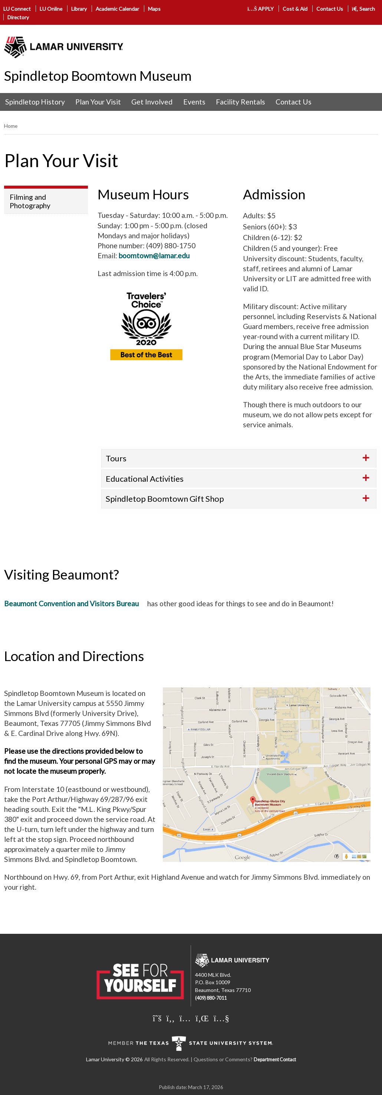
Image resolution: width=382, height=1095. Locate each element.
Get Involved (151, 101)
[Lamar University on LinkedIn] (202, 1018)
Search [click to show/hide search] (363, 9)
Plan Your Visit (98, 101)
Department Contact (275, 1059)
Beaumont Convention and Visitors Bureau (71, 603)
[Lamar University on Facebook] (170, 1018)
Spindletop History (35, 101)
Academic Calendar (117, 9)
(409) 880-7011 (211, 998)
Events (194, 101)
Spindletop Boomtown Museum (98, 75)
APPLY (260, 9)
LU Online (51, 9)
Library (79, 9)
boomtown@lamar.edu (154, 255)
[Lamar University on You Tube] (221, 1018)
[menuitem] (35, 102)
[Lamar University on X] (157, 1018)
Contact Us (329, 9)
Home (10, 126)
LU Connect (17, 9)
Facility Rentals (240, 101)
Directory (18, 17)
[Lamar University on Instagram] (185, 1018)
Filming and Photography (30, 201)
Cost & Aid (295, 9)
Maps (154, 9)
